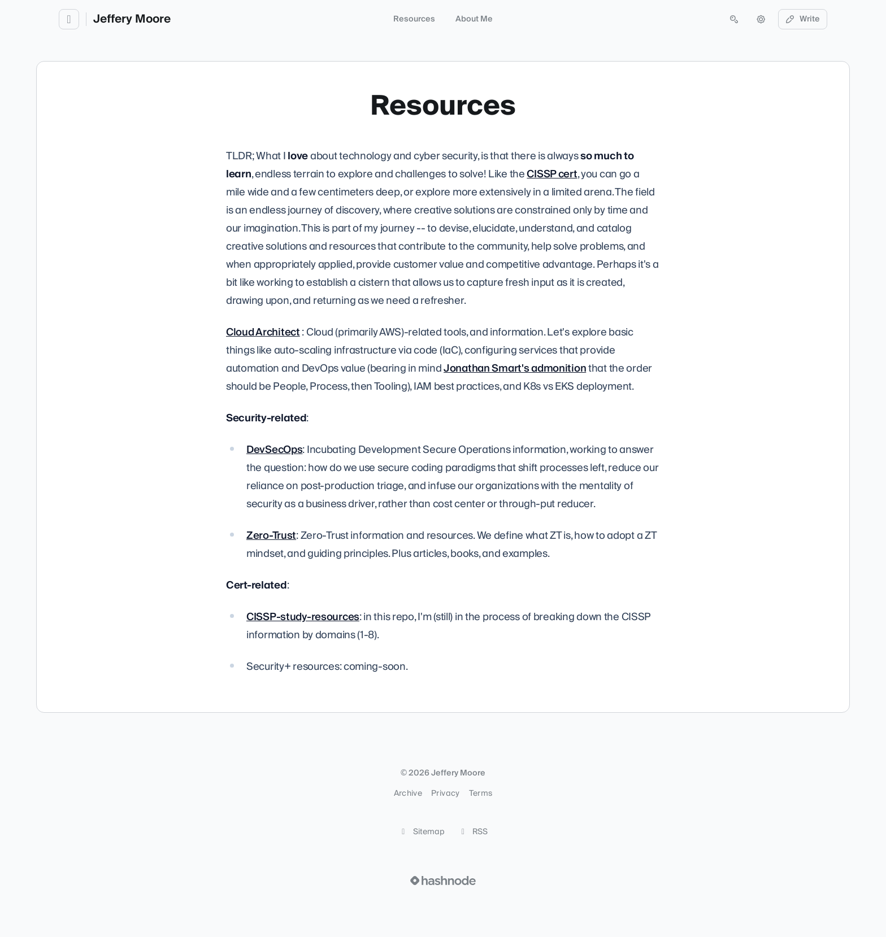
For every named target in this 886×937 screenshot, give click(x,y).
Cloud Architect (263, 332)
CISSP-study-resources (302, 617)
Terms (481, 793)
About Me (474, 19)
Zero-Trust (271, 535)
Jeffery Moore (132, 19)
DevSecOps (274, 450)
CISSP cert (552, 174)
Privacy (445, 793)
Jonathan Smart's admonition (515, 368)
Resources (414, 19)
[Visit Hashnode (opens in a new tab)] (443, 880)
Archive (408, 793)
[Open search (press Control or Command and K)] (734, 19)
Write (802, 19)
